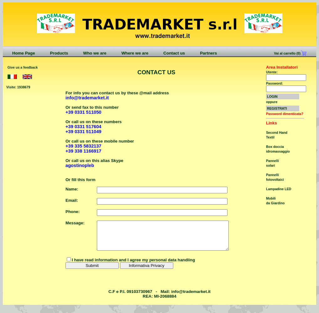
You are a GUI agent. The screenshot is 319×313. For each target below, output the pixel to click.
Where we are (134, 53)
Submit (92, 271)
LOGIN (272, 96)
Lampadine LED (278, 189)
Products (59, 53)
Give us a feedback (23, 67)
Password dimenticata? (284, 114)
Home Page (23, 53)
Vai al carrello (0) (287, 53)
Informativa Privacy (146, 271)
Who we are (94, 53)
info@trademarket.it (191, 297)
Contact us (174, 53)
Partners (208, 53)
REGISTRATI (277, 108)
